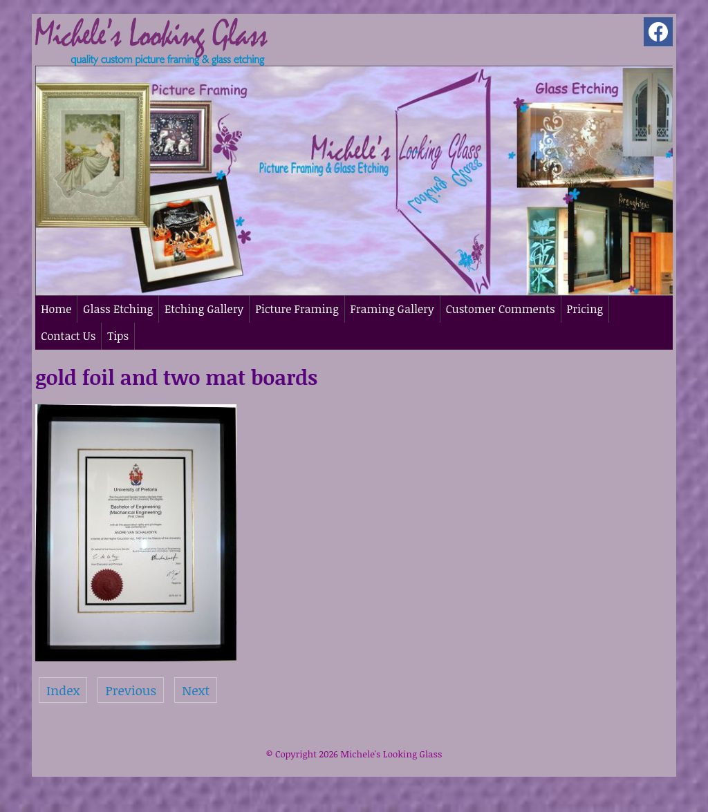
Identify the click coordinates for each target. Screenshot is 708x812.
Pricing (585, 309)
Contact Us (68, 335)
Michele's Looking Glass (391, 754)
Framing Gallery (392, 309)
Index (63, 690)
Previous (130, 690)
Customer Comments (500, 309)
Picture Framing (296, 309)
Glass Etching (118, 309)
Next (195, 690)
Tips (118, 335)
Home (56, 309)
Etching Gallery (204, 309)
